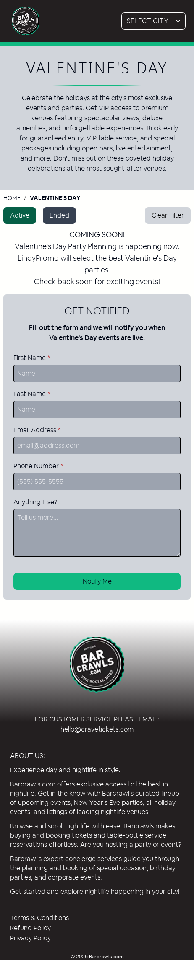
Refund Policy (30, 928)
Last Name (31, 393)
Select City (156, 21)
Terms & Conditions (39, 917)
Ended (59, 215)
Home (12, 198)
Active (19, 215)
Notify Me (97, 581)
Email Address (36, 430)
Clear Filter (168, 215)
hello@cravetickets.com (97, 729)
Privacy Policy (30, 938)
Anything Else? (35, 502)
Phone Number (38, 466)
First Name (31, 357)
